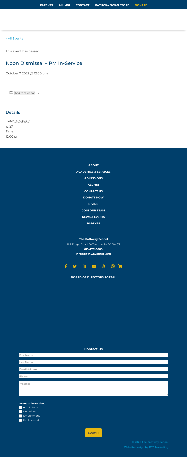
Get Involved (29, 420)
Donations (27, 411)
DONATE (141, 5)
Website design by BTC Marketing (146, 447)
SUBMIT (93, 432)
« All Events (14, 38)
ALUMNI (64, 5)
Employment (29, 416)
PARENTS (46, 5)
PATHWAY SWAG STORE (112, 5)
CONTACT (82, 5)
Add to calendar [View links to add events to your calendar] (25, 92)
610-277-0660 (93, 249)
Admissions (28, 407)
